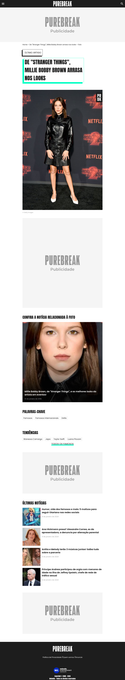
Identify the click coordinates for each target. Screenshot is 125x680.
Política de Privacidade (52, 657)
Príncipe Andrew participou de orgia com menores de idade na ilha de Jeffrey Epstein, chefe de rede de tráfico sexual (72, 572)
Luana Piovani (74, 439)
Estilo (64, 418)
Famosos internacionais (46, 418)
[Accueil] (62, 3)
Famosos (27, 418)
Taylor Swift (59, 439)
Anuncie (79, 657)
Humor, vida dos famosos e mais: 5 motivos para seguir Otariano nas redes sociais (69, 511)
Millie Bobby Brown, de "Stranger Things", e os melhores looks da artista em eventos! (60, 393)
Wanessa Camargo (32, 439)
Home (24, 44)
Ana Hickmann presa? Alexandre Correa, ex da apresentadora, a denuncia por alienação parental (70, 531)
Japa (48, 439)
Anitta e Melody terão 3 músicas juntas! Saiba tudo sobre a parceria (70, 551)
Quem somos (68, 657)
